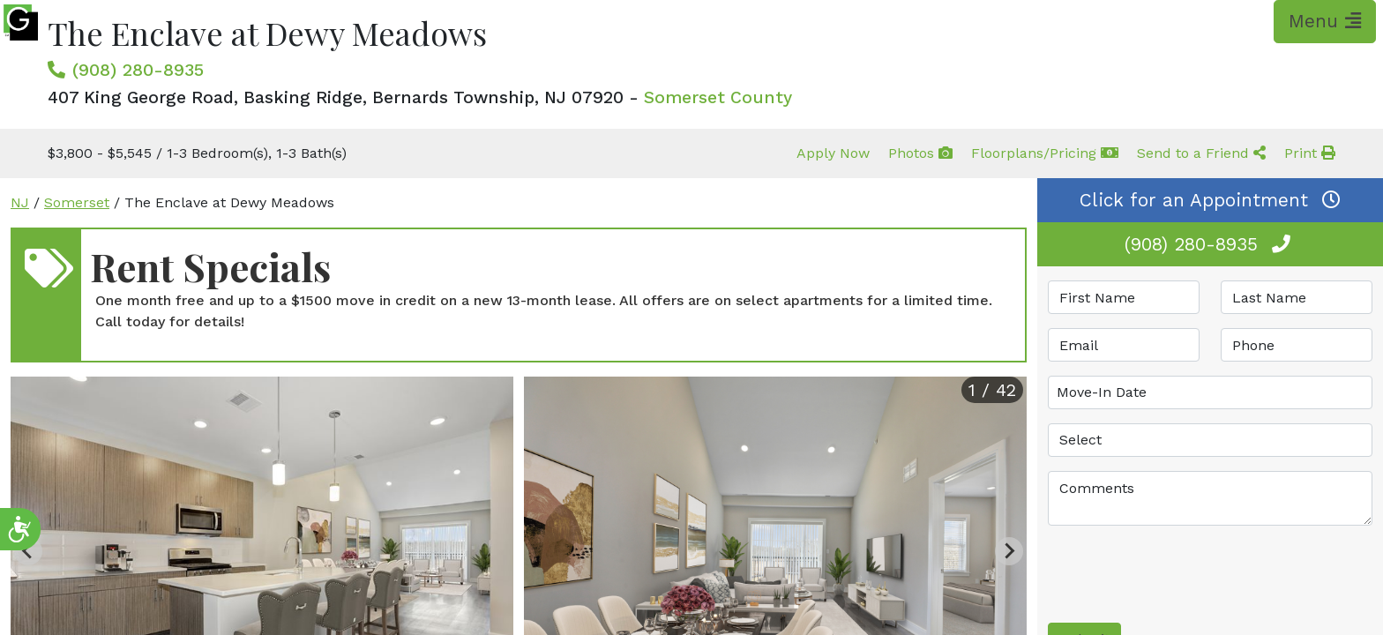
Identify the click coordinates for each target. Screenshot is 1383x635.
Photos (920, 153)
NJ (20, 202)
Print (1309, 153)
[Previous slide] (28, 551)
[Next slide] (1009, 551)
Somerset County (718, 97)
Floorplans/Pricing (1044, 153)
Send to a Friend (1201, 153)
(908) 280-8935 (138, 69)
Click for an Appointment (1210, 200)
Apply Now (833, 153)
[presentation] (1182, 574)
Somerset (76, 202)
